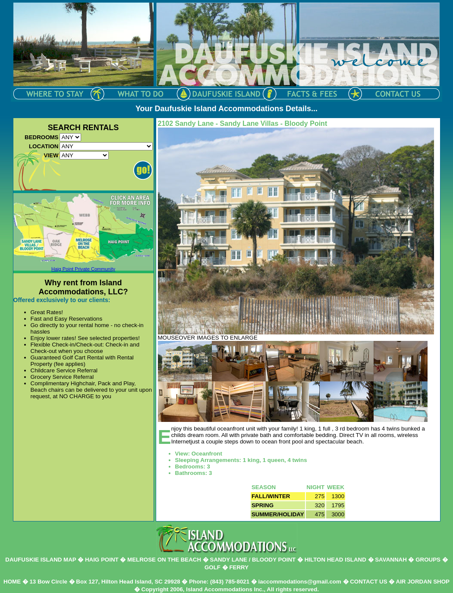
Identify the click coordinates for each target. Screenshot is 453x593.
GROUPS (427, 559)
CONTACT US (368, 581)
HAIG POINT (102, 559)
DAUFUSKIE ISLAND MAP (40, 559)
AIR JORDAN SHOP (423, 581)
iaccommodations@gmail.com (299, 581)
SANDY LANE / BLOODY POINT (253, 559)
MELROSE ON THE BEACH (164, 559)
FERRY (239, 567)
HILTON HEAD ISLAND (335, 559)
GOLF (212, 567)
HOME (12, 581)
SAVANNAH (391, 559)
